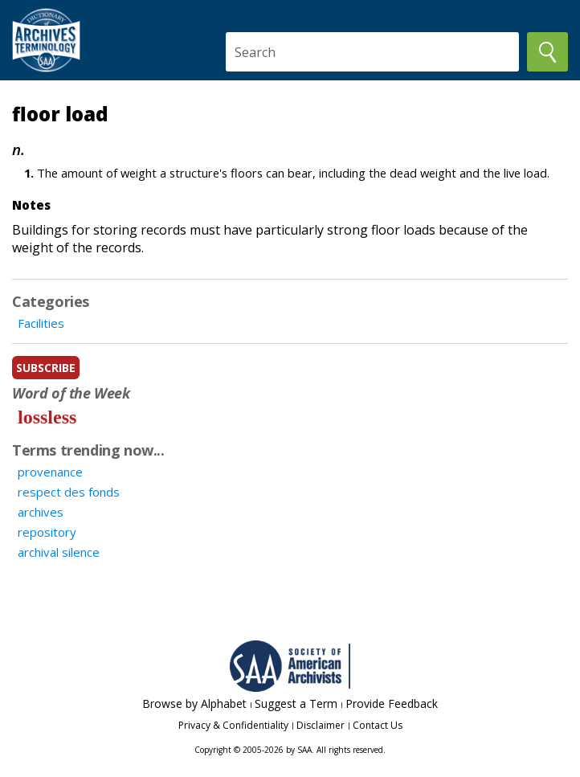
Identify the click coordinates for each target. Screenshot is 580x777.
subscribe (46, 367)
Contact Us (377, 725)
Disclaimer (320, 725)
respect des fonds (69, 492)
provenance (50, 472)
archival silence (59, 552)
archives (40, 512)
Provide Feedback (391, 703)
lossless (47, 417)
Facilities (41, 323)
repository (47, 532)
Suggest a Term (296, 703)
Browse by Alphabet (194, 703)
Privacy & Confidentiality (233, 725)
